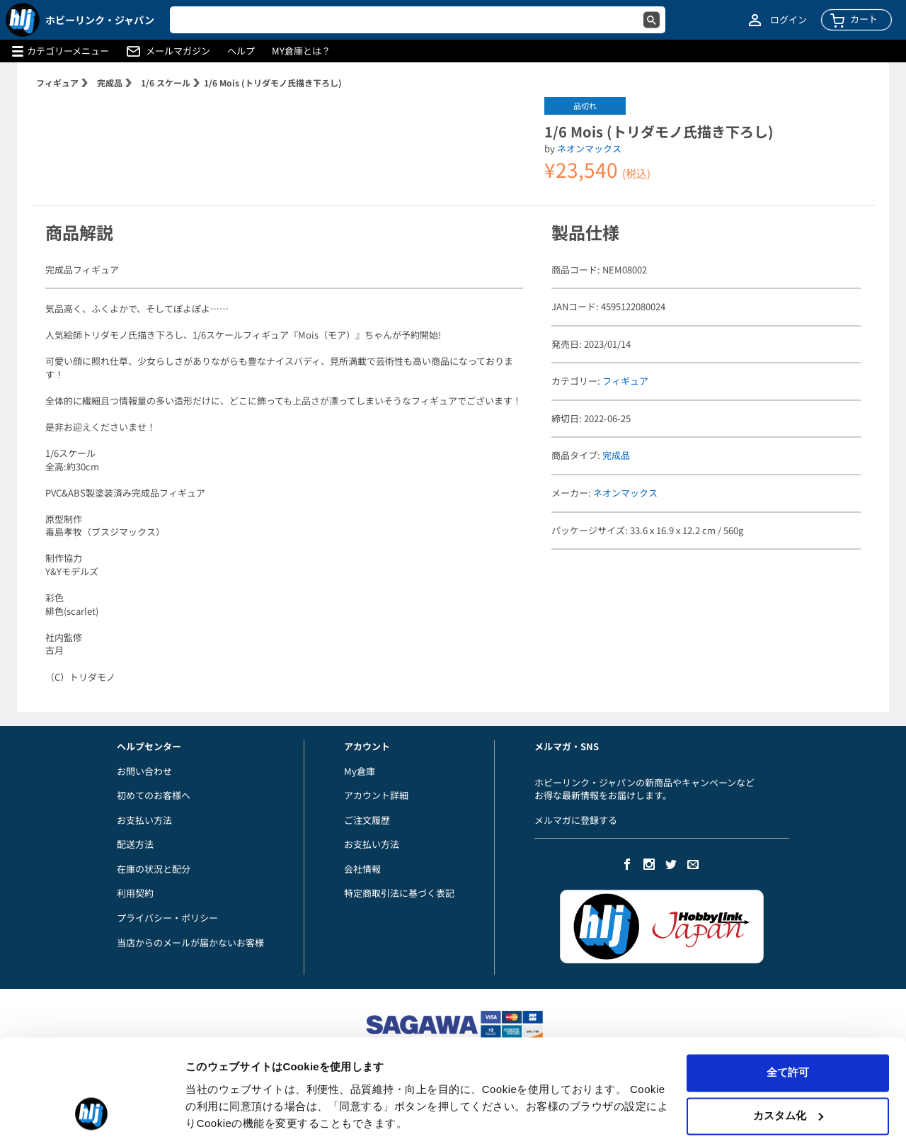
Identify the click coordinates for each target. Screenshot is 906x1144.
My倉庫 (359, 771)
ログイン (788, 19)
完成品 (109, 83)
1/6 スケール (165, 83)
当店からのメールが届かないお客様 (190, 942)
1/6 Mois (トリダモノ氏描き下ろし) (273, 83)
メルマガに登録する (575, 820)
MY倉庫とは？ (301, 51)
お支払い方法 (144, 820)
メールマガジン (178, 51)
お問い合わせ (144, 771)
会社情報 (362, 869)
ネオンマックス (589, 148)
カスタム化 (788, 1069)
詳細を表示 (212, 1116)
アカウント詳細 (376, 795)
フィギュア (57, 83)
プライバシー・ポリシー (167, 917)
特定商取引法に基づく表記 (399, 893)
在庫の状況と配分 (153, 869)
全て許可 (788, 1027)
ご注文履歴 (367, 820)
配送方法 (135, 844)
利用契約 (135, 893)
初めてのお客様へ (153, 795)
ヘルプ (241, 51)
